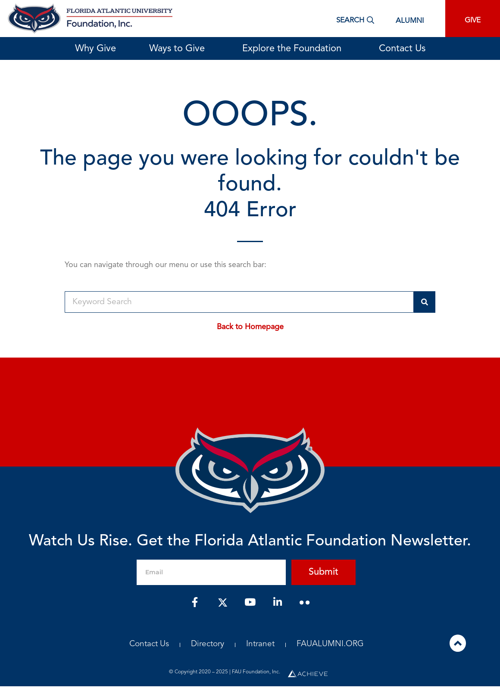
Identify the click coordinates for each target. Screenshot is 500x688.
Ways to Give (179, 48)
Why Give (95, 48)
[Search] (424, 302)
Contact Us (402, 48)
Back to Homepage (250, 327)
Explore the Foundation (294, 48)
